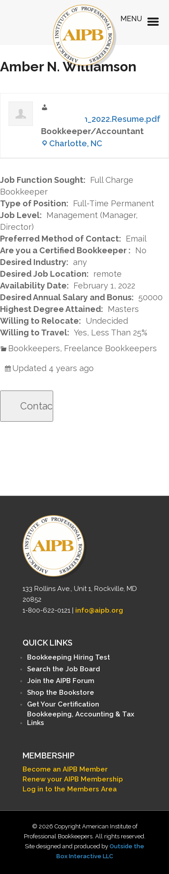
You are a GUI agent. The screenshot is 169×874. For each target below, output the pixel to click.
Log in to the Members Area (70, 789)
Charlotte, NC (75, 143)
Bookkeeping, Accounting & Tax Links (80, 718)
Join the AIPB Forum (60, 681)
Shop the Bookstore (60, 692)
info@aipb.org (99, 610)
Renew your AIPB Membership (73, 779)
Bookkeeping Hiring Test (68, 657)
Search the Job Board (63, 669)
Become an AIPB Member (65, 769)
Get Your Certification (63, 704)
